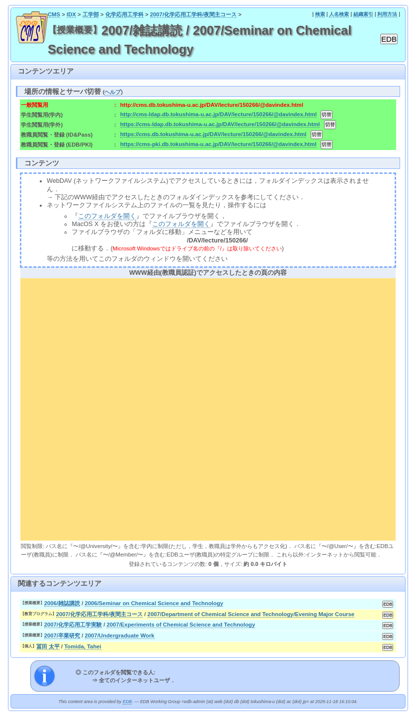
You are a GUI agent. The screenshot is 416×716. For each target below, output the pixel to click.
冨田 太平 (48, 646)
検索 (320, 14)
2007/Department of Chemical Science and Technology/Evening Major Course (251, 614)
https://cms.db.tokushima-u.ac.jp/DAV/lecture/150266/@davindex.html (213, 134)
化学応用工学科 (124, 14)
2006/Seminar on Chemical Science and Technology (153, 603)
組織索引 (363, 14)
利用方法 (387, 14)
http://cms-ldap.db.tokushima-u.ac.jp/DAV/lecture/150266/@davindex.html (218, 114)
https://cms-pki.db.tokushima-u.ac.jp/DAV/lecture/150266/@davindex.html (218, 144)
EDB (127, 701)
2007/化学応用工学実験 (73, 625)
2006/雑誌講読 (62, 603)
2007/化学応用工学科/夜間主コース (193, 14)
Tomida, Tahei (82, 646)
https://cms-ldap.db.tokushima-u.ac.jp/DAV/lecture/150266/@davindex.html (220, 124)
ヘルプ (112, 92)
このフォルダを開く (107, 216)
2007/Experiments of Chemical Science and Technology (180, 625)
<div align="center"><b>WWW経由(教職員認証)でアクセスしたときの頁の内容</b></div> (208, 408)
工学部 (91, 14)
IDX (71, 14)
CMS (54, 14)
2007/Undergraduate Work (119, 635)
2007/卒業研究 (62, 635)
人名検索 (339, 14)
